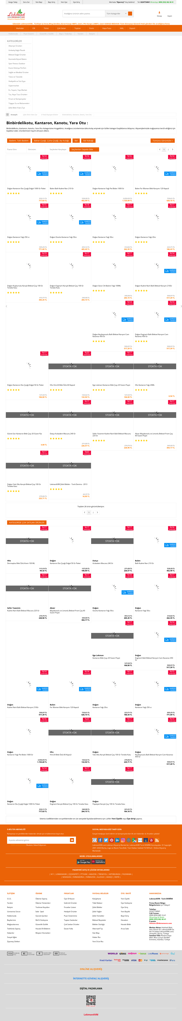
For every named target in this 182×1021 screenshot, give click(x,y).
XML (122, 28)
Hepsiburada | (115, 874)
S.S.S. (9, 898)
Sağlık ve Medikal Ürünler (19, 72)
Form (91, 28)
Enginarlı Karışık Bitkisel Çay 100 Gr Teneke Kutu (69, 804)
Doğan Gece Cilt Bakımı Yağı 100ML (107, 286)
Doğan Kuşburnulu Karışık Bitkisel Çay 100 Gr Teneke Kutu (25, 287)
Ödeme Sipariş (41, 898)
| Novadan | (67, 877)
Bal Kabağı (88, 140)
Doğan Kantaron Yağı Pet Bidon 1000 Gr (108, 189)
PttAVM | (84, 874)
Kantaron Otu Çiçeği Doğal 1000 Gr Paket (23, 804)
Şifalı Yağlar (97, 911)
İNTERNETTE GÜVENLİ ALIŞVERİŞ (91, 978)
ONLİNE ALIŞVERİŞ (91, 969)
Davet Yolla (68, 928)
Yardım (80, 34)
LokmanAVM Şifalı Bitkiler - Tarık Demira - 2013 (68, 484)
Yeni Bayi (39, 2)
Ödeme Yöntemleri (43, 903)
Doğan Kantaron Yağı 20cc (145, 237)
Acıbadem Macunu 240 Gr (103, 563)
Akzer (52, 608)
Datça (95, 560)
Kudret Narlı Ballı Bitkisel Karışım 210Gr (23, 707)
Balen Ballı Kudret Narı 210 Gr (62, 189)
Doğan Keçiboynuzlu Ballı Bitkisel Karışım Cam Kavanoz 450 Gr (111, 335)
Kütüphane (96, 898)
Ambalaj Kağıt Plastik (17, 50)
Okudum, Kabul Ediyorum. (26, 845)
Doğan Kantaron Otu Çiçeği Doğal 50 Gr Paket (25, 385)
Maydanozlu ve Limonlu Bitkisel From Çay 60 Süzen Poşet (67, 612)
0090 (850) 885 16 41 (157, 915)
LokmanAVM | (62, 874)
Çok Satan (61, 28)
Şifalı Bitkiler (97, 907)
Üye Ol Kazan (69, 898)
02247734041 (145, 2)
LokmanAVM (91, 1014)
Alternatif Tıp (97, 928)
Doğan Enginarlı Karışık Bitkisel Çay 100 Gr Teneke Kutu (67, 287)
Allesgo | (101, 877)
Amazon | (93, 874)
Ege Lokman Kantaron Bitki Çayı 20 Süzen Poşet (111, 385)
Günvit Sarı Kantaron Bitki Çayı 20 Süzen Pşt (24, 434)
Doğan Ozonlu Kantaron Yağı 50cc (63, 237)
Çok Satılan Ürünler (71, 924)
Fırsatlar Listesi (70, 907)
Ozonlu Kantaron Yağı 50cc (103, 611)
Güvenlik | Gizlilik (46, 34)
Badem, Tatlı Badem (18, 140)
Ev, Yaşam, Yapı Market (18, 90)
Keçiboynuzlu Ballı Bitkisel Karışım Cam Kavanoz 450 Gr (154, 756)
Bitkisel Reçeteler (99, 920)
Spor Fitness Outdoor (17, 63)
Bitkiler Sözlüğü (98, 924)
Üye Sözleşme (126, 903)
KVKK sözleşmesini (18, 845)
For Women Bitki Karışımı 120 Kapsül (64, 707)
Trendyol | (103, 874)
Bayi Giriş (51, 2)
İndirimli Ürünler (70, 903)
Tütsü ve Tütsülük (15, 77)
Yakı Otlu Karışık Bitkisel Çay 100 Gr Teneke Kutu (112, 755)
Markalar (20, 28)
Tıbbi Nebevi (97, 903)
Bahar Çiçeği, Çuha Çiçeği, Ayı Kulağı (51, 140)
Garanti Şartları (42, 916)
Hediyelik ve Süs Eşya (17, 81)
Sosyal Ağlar (12, 937)
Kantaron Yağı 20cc (100, 707)
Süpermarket (14, 85)
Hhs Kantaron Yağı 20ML (145, 385)
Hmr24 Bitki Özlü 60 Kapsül (60, 755)
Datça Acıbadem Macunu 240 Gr (63, 434)
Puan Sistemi (29, 34)
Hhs (9, 560)
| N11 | (52, 874)
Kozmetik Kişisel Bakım (18, 59)
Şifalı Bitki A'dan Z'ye (17, 108)
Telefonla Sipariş (13, 928)
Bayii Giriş (125, 916)
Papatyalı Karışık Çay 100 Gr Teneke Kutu (109, 804)
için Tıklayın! (159, 905)
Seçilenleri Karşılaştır (58, 149)
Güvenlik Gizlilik (42, 924)
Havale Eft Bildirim (43, 928)
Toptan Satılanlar (70, 920)
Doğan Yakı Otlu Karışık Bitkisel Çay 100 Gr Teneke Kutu (24, 485)
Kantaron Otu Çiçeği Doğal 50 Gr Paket (65, 563)
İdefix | (117, 877)
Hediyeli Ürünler (70, 911)
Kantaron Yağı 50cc (142, 611)
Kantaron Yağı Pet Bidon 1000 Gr (20, 755)
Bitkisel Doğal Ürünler (17, 54)
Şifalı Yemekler (98, 916)
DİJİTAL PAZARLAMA (91, 988)
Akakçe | (110, 877)
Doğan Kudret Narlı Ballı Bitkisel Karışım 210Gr (153, 286)
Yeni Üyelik (117, 818)
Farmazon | (91, 877)
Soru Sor (26, 2)
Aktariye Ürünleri (15, 46)
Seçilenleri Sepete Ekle (84, 149)
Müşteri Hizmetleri (43, 933)
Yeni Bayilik (125, 911)
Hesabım (124, 920)
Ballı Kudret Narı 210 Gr (144, 563)
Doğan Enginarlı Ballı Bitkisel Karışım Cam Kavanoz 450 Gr (151, 335)
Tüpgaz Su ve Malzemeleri (19, 103)
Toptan (78, 28)
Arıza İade (125, 928)
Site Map (95, 933)
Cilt (33, 28)
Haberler (10, 933)
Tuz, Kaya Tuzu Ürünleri (18, 94)
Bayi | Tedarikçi (65, 34)
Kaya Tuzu (107, 28)
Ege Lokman (98, 655)
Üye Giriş (76, 2)
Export (132, 28)
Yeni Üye (64, 2)
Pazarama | (127, 874)
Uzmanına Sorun (13, 911)
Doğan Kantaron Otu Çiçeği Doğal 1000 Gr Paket (26, 189)
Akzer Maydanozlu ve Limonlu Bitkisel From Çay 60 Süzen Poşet (154, 435)
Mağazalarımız (13, 924)
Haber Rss (96, 937)
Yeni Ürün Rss (97, 941)
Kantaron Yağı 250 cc (143, 707)
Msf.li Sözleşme (42, 920)
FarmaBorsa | (79, 877)
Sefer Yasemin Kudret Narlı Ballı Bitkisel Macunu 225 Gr (112, 435)
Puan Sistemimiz (70, 916)
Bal (76, 140)
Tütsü (46, 28)
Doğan (53, 560)
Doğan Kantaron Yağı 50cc (103, 237)
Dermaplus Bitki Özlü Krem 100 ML (21, 563)
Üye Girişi (131, 818)
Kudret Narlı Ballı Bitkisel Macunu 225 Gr (23, 611)
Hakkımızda (13, 34)
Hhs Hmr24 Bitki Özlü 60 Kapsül (62, 385)
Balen (137, 560)
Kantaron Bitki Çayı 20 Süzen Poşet (106, 658)
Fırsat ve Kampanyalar (17, 99)
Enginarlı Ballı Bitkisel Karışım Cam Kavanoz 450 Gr (154, 659)
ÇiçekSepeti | (74, 874)
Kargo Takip (13, 2)
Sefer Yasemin (13, 608)
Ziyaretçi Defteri (13, 941)
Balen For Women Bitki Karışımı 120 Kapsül (152, 189)
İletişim (92, 34)
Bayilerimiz (11, 920)
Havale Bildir (126, 924)
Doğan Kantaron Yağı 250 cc (18, 237)
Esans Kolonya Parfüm (17, 68)
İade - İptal (40, 911)
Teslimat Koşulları (43, 907)
